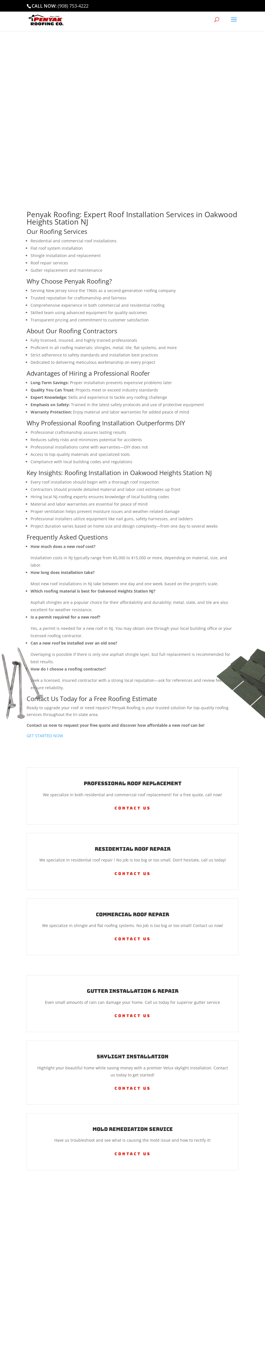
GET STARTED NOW (45, 735)
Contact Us (133, 808)
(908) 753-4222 (73, 6)
